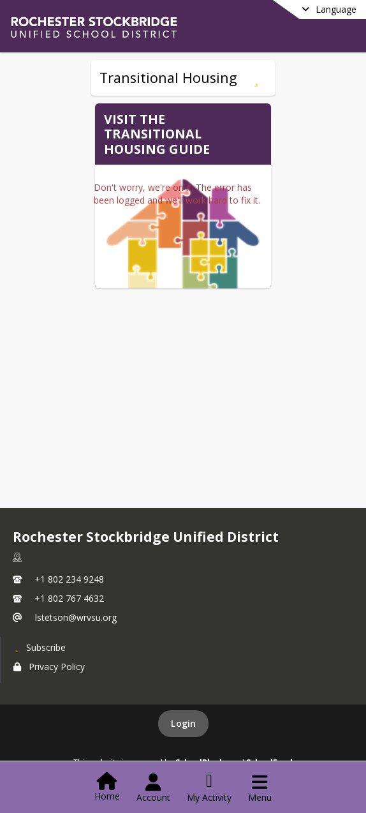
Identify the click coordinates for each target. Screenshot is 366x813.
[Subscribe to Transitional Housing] (256, 77)
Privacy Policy (49, 666)
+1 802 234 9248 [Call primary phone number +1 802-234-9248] (69, 579)
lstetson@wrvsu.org (76, 617)
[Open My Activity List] (209, 788)
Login (183, 723)
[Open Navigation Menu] (260, 788)
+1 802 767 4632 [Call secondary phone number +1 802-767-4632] (69, 598)
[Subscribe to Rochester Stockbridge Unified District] (39, 647)
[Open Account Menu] (153, 788)
